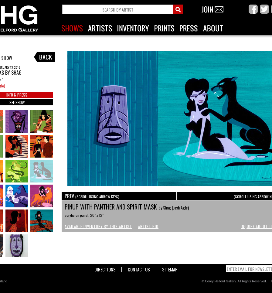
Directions (105, 268)
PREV (92, 196)
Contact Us (139, 268)
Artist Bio (148, 226)
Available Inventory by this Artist (98, 226)
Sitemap (170, 268)
